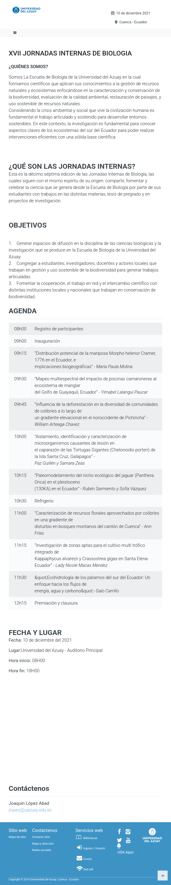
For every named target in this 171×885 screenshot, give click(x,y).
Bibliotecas (86, 838)
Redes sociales (41, 850)
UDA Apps (126, 852)
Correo (83, 859)
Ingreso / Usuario (90, 848)
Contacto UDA (41, 837)
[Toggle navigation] (15, 32)
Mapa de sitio (17, 837)
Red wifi (84, 869)
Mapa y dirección (43, 843)
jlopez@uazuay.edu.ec (30, 810)
